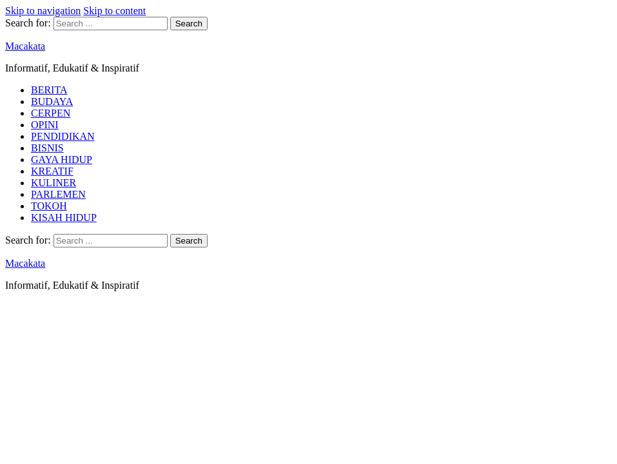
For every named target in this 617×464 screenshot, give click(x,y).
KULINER (53, 182)
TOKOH (49, 205)
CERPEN (50, 113)
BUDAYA (52, 101)
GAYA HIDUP (61, 159)
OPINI (45, 124)
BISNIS (47, 147)
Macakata (25, 46)
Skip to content (114, 10)
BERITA (49, 89)
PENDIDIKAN (63, 136)
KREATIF (52, 171)
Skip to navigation (43, 10)
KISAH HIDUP (64, 217)
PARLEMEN (58, 194)
